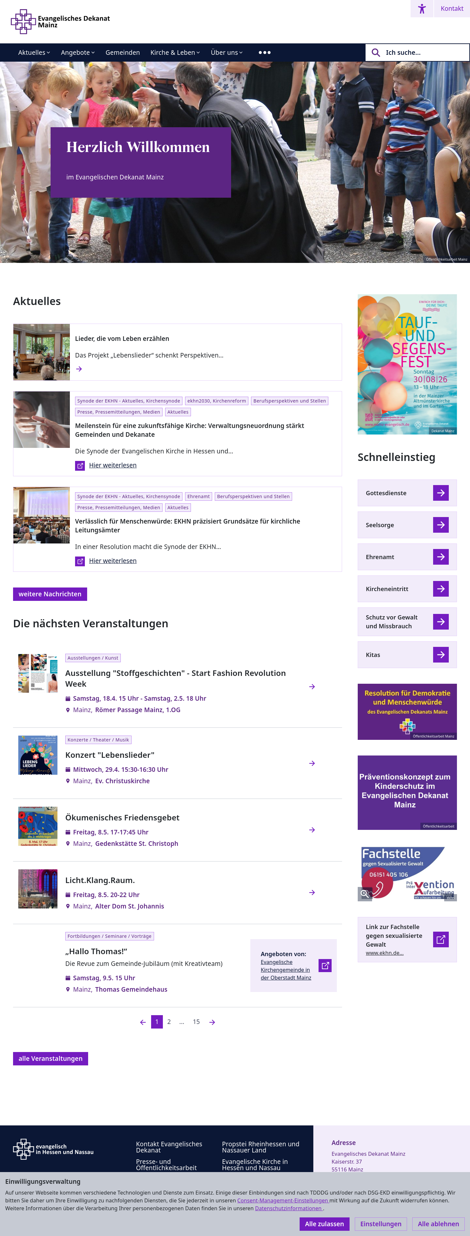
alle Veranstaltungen (51, 1058)
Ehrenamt (380, 557)
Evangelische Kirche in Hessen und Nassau (255, 1164)
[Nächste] (212, 1022)
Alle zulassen (324, 1224)
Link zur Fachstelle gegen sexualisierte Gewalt (394, 935)
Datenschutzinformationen (289, 1208)
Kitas (373, 655)
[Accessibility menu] (422, 8)
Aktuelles (31, 52)
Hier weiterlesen (106, 466)
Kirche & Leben (172, 52)
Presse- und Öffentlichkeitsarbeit (166, 1164)
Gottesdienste (386, 493)
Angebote (75, 52)
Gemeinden (123, 52)
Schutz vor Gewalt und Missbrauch (392, 621)
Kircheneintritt (387, 589)
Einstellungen (380, 1224)
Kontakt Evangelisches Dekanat (169, 1147)
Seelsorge (380, 525)
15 (196, 1021)
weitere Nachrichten (50, 594)
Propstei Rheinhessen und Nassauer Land (260, 1147)
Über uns (224, 52)
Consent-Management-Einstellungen (283, 1200)
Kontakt (452, 8)
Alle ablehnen (438, 1224)
